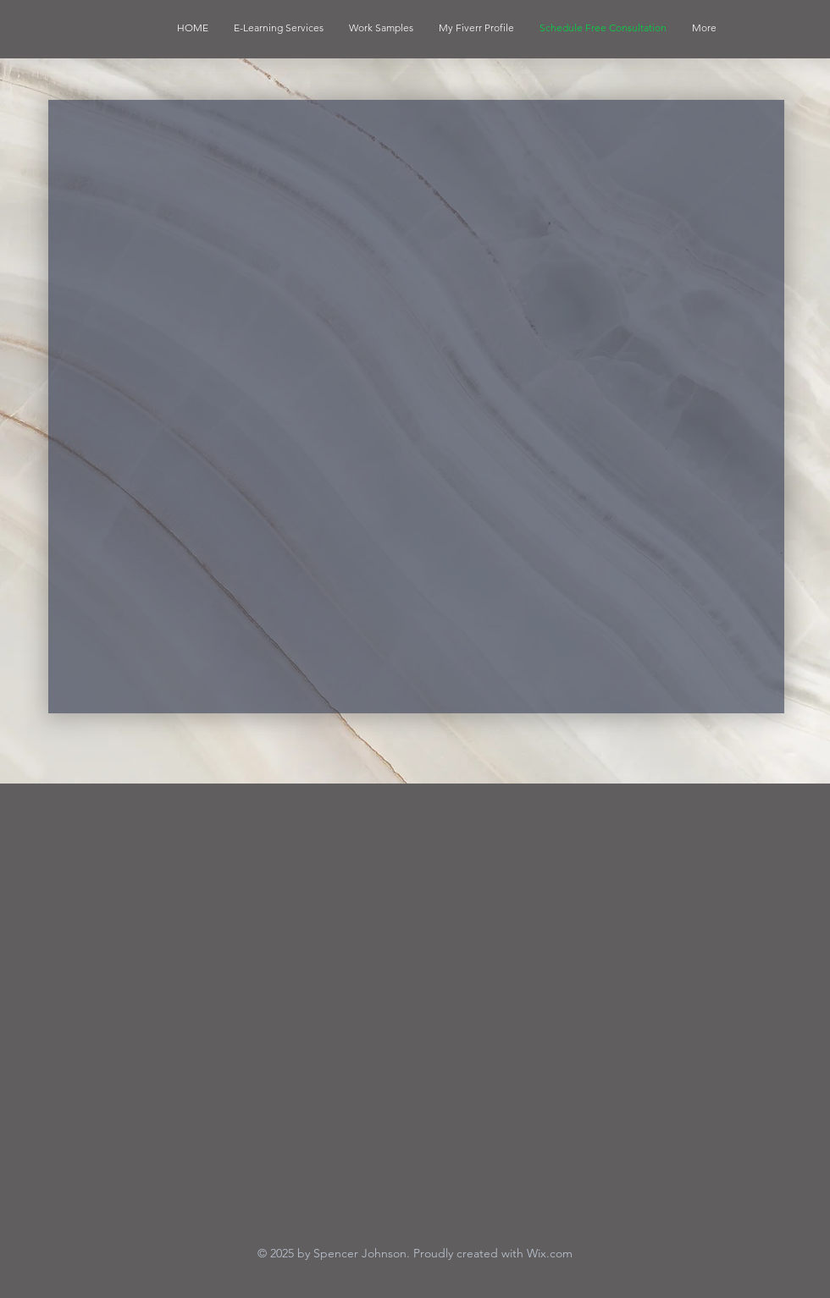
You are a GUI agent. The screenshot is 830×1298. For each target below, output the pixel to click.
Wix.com (550, 1253)
